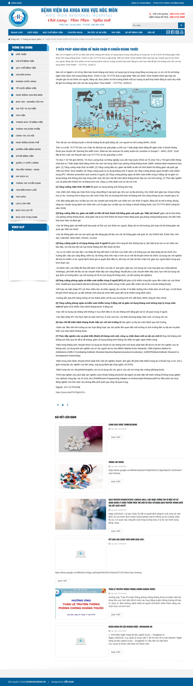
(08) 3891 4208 (97, 24)
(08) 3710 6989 (177, 17)
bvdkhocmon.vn (36, 682)
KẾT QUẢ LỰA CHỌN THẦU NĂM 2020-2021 (126, 540)
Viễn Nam (68, 682)
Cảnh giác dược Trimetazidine (123, 425)
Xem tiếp (116, 437)
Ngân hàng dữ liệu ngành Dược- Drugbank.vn (130, 627)
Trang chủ (17, 32)
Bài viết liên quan (65, 417)
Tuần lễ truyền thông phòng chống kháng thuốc (132, 589)
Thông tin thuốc (116, 462)
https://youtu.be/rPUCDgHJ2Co (70, 392)
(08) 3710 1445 (177, 14)
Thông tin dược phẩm (32, 39)
